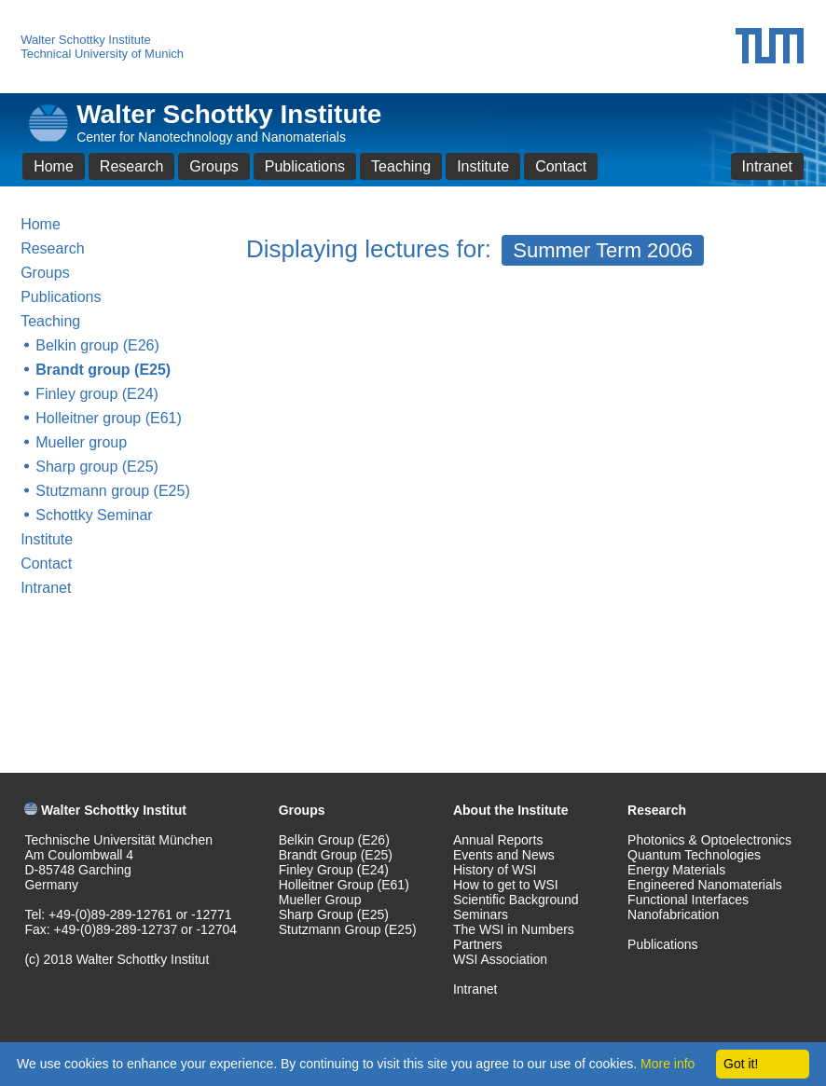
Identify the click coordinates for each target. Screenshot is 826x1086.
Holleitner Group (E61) (344, 884)
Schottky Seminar (93, 515)
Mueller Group (320, 899)
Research (131, 166)
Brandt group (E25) (103, 370)
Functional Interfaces (688, 899)
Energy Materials (676, 869)
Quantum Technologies (694, 854)
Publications (305, 166)
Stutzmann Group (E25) (348, 929)
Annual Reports (498, 839)
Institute (483, 166)
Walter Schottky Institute (86, 40)
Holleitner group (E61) (108, 418)
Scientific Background (516, 899)
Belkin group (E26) (97, 345)
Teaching (401, 166)
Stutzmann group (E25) (112, 491)
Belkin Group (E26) (334, 839)
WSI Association (500, 959)
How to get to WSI (505, 884)
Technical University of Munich (102, 54)
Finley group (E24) (96, 394)
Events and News (504, 854)
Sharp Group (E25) (334, 914)
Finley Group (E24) (334, 869)
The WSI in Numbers (513, 929)
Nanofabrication (673, 914)
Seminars (480, 914)
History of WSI (494, 869)
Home (54, 166)
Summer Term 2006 (603, 250)
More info (667, 1063)
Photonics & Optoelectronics (709, 839)
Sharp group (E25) (96, 466)
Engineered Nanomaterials (704, 884)
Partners (477, 944)
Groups (213, 166)
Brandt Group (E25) (335, 854)
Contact (560, 166)
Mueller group (81, 442)
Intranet (767, 166)
